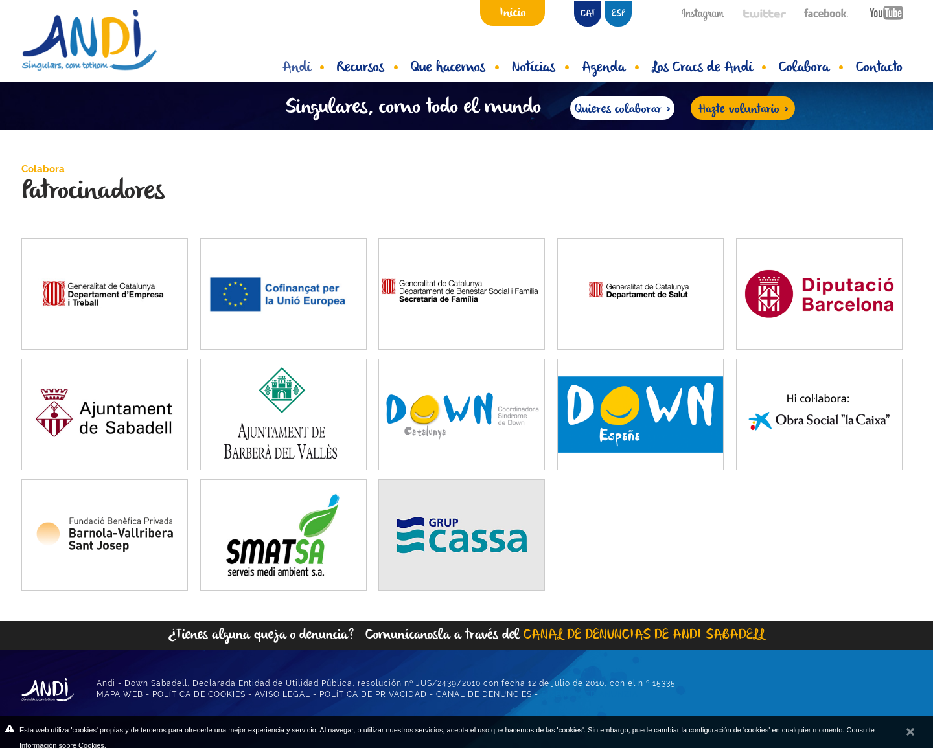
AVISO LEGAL (282, 694)
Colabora (811, 68)
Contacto (879, 68)
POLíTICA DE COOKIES (199, 694)
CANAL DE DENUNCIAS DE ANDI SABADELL (644, 635)
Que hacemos (455, 68)
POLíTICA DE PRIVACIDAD (373, 694)
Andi (303, 68)
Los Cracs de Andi (709, 68)
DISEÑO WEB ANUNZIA (589, 694)
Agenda (610, 68)
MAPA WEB (120, 694)
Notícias (540, 68)
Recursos (367, 68)
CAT (588, 14)
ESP (618, 14)
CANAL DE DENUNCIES (484, 694)
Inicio (513, 12)
